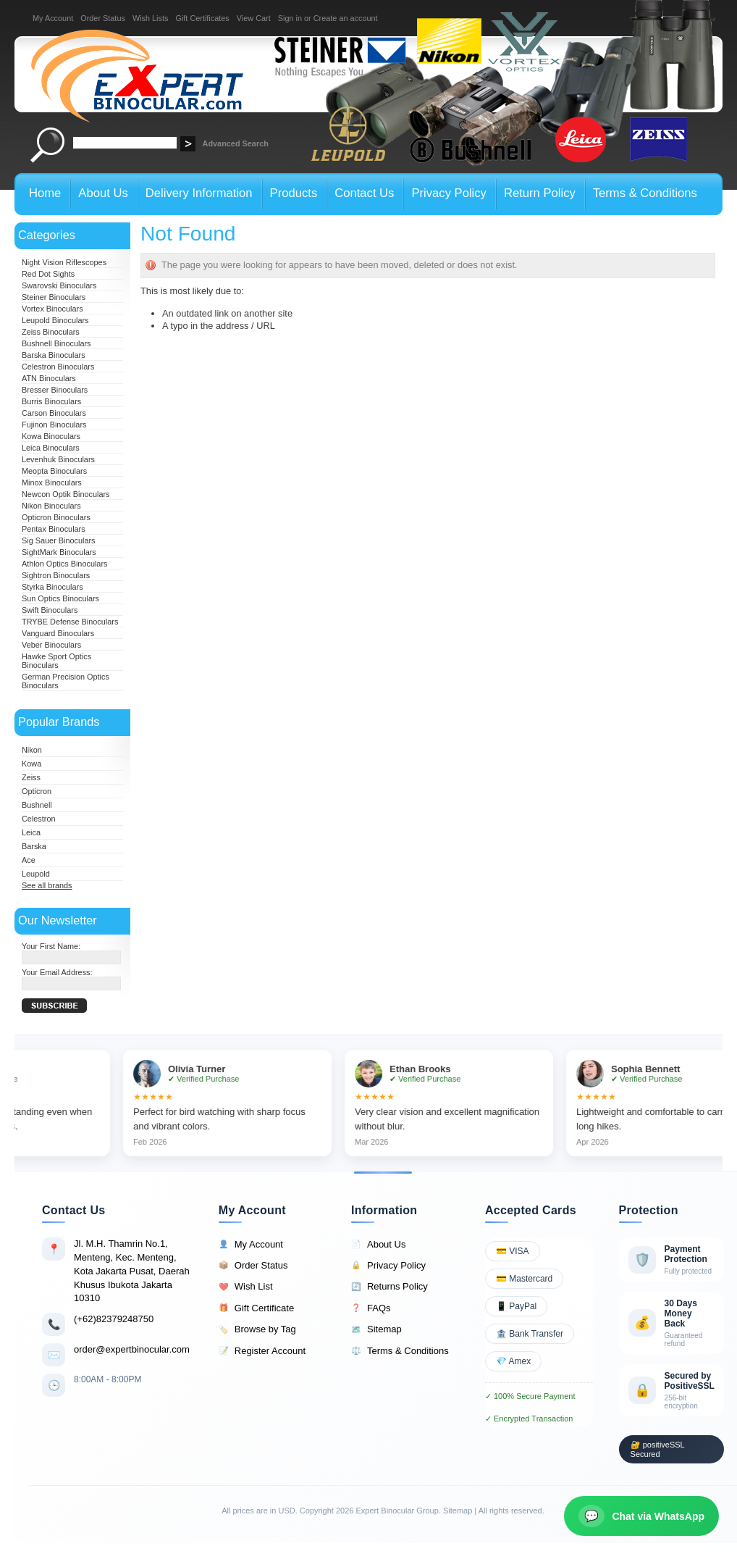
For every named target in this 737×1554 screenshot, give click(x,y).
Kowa (31, 763)
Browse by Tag (257, 1329)
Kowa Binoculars (51, 436)
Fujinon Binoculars (54, 424)
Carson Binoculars (54, 413)
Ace (28, 860)
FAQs (371, 1308)
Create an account (345, 18)
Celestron (39, 818)
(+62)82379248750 (113, 1318)
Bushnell (37, 805)
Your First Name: (51, 946)
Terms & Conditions (400, 1351)
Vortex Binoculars (52, 308)
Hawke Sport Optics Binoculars (56, 660)
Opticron (36, 791)
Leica (31, 832)
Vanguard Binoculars (58, 633)
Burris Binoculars (51, 401)
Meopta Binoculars (54, 471)
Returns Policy (389, 1286)
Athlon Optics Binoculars (64, 563)
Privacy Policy (388, 1265)
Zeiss (31, 777)
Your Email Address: (57, 972)
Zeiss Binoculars (51, 331)
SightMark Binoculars (59, 552)
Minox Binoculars (52, 482)
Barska (34, 846)
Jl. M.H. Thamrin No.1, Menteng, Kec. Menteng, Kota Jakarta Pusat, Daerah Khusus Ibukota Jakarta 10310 (132, 1270)
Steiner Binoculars (53, 297)
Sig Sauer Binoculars (59, 540)
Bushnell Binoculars (56, 343)
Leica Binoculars (51, 447)
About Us (378, 1244)
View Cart (254, 18)
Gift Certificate (256, 1308)
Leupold (36, 873)
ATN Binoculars (49, 378)
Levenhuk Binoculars (58, 459)
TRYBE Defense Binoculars (70, 621)
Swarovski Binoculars (59, 285)
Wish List (246, 1286)
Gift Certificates (202, 18)
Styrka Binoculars (52, 586)
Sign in (290, 18)
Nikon (32, 749)
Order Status (102, 18)
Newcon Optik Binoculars (66, 494)
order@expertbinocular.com (132, 1349)
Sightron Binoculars (56, 575)
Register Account (262, 1351)
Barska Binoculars (53, 355)
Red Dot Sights (48, 274)
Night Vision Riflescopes (64, 262)
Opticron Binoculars (56, 517)
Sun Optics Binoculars (60, 598)
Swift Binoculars (49, 610)
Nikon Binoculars (51, 505)
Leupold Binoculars (55, 320)
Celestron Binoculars (58, 366)
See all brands (47, 885)
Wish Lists (150, 18)
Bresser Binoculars (55, 389)
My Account (53, 18)
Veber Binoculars (51, 644)
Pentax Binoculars (53, 529)
